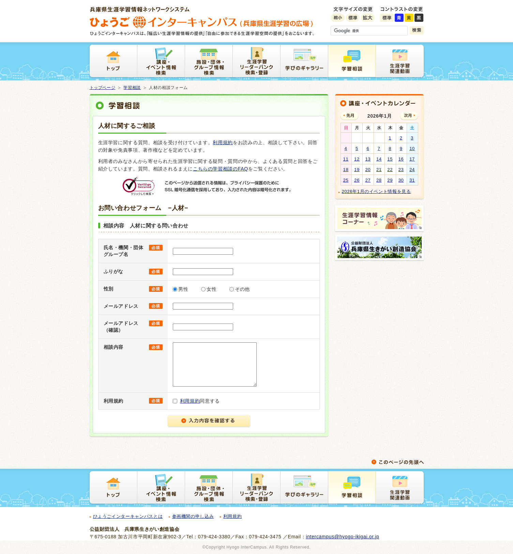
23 (401, 169)
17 (412, 159)
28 (379, 180)
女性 (211, 289)
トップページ (103, 87)
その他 (242, 289)
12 (357, 159)
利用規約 (223, 142)
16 (401, 159)
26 (357, 180)
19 (357, 169)
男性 (183, 289)
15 (390, 159)
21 (379, 169)
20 (368, 169)
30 (401, 180)
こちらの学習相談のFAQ (220, 168)
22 (390, 169)
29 (390, 180)
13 (368, 159)
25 (346, 180)
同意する (200, 401)
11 (346, 159)
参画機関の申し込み (193, 516)
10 (412, 148)
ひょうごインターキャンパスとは (128, 516)
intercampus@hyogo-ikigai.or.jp (342, 536)
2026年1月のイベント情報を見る (376, 191)
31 (412, 180)
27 (368, 180)
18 (346, 169)
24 (412, 169)
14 (379, 159)
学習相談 (132, 87)
